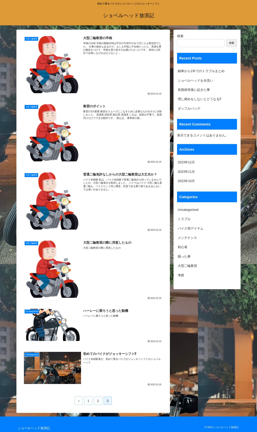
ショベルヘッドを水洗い (195, 80)
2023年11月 (186, 172)
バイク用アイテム (190, 228)
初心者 (182, 247)
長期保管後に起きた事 (194, 90)
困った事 (184, 256)
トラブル (184, 219)
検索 (180, 36)
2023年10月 (186, 181)
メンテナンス (187, 238)
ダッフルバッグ (189, 108)
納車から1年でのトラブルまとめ (201, 71)
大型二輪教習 (187, 266)
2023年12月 (186, 162)
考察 (181, 275)
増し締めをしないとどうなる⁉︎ (199, 99)
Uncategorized (188, 210)
